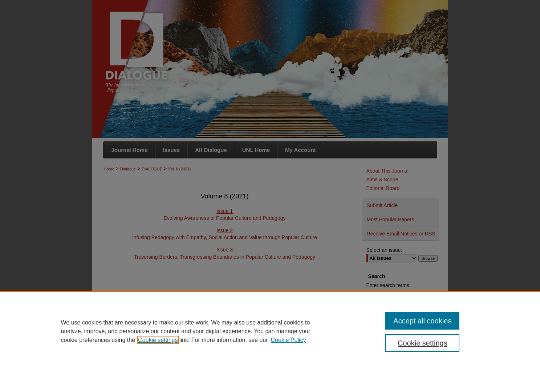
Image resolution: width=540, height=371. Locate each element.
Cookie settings (158, 340)
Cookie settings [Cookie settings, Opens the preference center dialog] (422, 343)
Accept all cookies (422, 321)
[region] (270, 331)
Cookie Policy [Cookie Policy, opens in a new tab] (288, 340)
